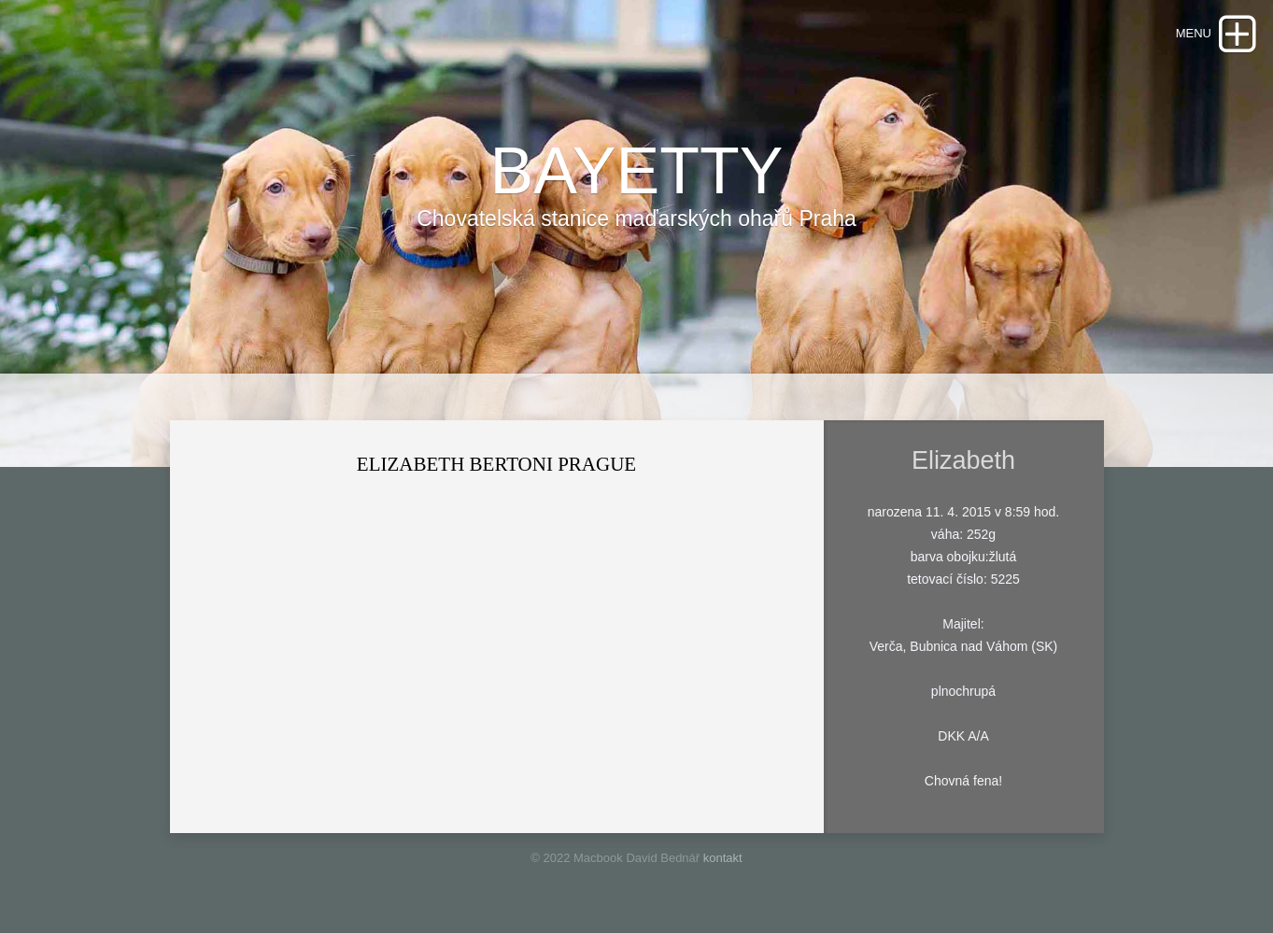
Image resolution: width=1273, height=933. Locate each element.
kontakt (723, 858)
